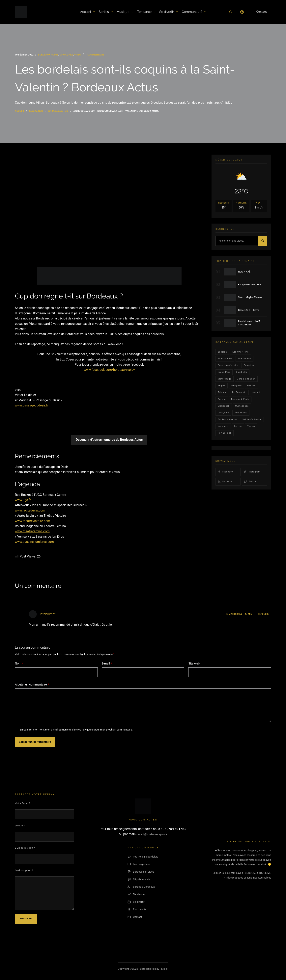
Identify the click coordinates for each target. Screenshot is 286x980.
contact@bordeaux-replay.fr (151, 834)
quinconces (242, 406)
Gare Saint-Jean (246, 379)
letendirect (47, 614)
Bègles (221, 385)
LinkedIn (225, 481)
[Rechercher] (230, 12)
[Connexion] (242, 12)
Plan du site (137, 909)
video (77, 54)
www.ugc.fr (23, 500)
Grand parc (224, 372)
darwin (222, 399)
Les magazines (139, 864)
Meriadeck (224, 406)
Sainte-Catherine (252, 419)
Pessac (251, 385)
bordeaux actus (48, 54)
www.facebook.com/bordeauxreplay (109, 370)
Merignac (236, 385)
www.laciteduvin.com (30, 510)
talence (222, 392)
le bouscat (238, 392)
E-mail (107, 663)
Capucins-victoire (228, 365)
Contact (261, 11)
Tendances (137, 894)
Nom (19, 663)
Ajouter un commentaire (32, 684)
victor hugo (224, 379)
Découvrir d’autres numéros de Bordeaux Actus (109, 440)
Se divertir (168, 12)
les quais (223, 412)
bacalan (222, 352)
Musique (125, 12)
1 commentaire (94, 54)
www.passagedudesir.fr (31, 405)
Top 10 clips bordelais (143, 856)
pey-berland (224, 433)
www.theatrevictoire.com (32, 521)
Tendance (146, 12)
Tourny (251, 426)
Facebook (225, 471)
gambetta (241, 372)
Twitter (250, 481)
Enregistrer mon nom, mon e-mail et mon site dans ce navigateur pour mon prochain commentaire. (76, 729)
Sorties (106, 12)
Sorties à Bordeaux (141, 886)
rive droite (241, 412)
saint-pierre (244, 358)
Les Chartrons (240, 352)
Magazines (66, 54)
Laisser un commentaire (35, 742)
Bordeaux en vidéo (141, 871)
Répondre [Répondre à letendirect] (263, 614)
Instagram (252, 471)
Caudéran (249, 365)
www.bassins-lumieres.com (34, 542)
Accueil (87, 12)
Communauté (194, 12)
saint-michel (225, 358)
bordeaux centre (227, 419)
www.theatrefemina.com (32, 531)
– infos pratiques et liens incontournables (247, 877)
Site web (194, 663)
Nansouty (223, 426)
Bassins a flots (240, 399)
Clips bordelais (139, 879)
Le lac (238, 426)
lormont (255, 392)
